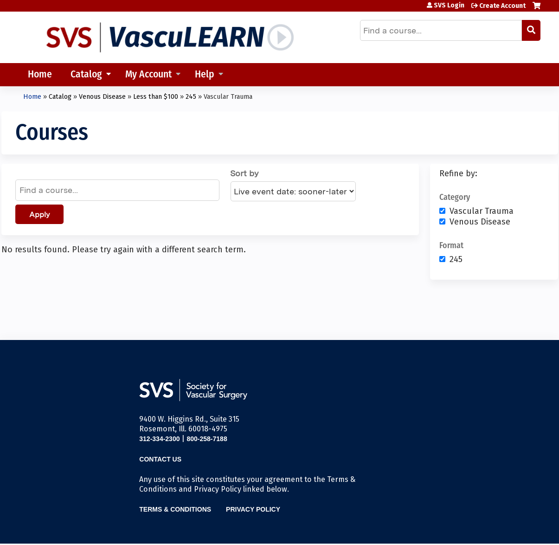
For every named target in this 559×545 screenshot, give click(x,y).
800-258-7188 (206, 438)
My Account (148, 75)
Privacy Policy (253, 509)
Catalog (86, 75)
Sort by (244, 173)
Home (40, 75)
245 (191, 97)
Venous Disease (102, 97)
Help (204, 75)
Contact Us (160, 459)
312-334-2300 (159, 438)
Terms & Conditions (175, 509)
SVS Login (449, 5)
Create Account (502, 5)
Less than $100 (155, 97)
